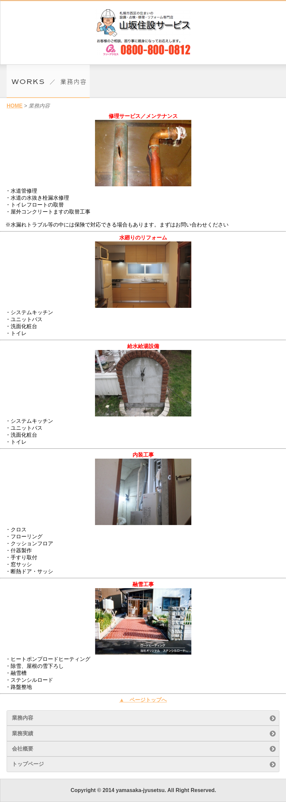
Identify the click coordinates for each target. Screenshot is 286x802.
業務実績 (22, 733)
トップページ (28, 764)
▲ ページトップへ (143, 700)
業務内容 (22, 718)
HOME (15, 106)
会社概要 (22, 749)
